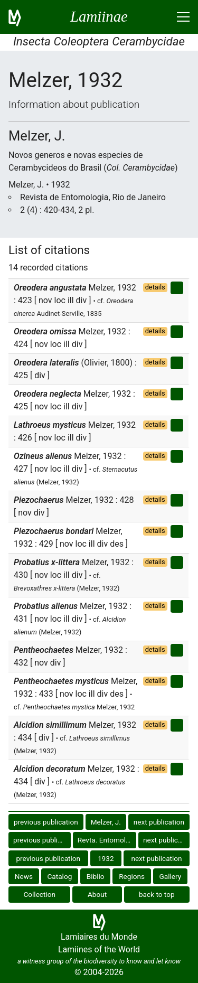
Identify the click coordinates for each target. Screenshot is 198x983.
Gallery (170, 876)
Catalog (60, 876)
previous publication (46, 822)
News (24, 876)
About (97, 894)
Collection (39, 894)
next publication (159, 822)
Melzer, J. (106, 822)
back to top (157, 894)
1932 (106, 858)
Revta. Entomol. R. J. (107, 840)
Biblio (96, 876)
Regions (132, 876)
